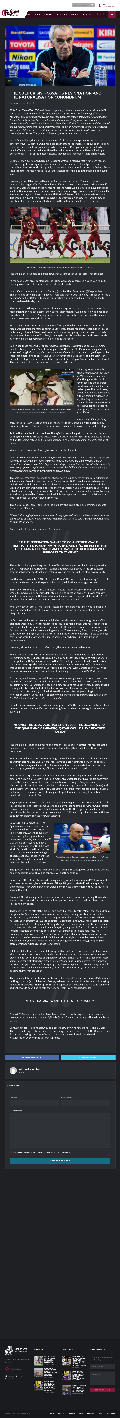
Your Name (14, 1097)
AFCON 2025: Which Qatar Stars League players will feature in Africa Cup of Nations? (49, 1386)
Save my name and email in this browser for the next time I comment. (40, 1152)
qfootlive (8, 1413)
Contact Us (111, 1413)
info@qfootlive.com (109, 6)
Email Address (67, 1097)
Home (28, 14)
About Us (87, 14)
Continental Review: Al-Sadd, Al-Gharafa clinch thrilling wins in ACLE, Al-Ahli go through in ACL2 (79, 1361)
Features (48, 14)
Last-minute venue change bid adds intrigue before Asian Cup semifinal (51, 1372)
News (37, 14)
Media (73, 14)
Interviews (62, 14)
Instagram (9, 1378)
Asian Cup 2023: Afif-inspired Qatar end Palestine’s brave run (50, 1359)
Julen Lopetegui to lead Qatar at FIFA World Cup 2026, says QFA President (79, 1388)
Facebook (9, 1376)
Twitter (19, 1376)
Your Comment (16, 1110)
